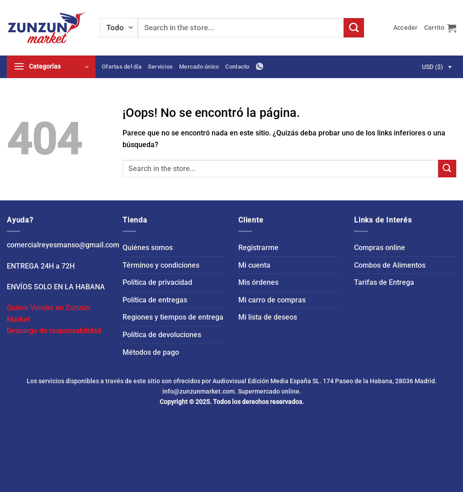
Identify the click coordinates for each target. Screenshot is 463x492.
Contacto (237, 66)
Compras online (379, 247)
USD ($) (432, 66)
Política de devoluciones (162, 334)
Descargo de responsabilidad (54, 330)
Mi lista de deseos (267, 317)
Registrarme (258, 247)
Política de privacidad (157, 282)
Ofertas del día (122, 66)
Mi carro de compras (272, 300)
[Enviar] (354, 28)
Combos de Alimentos (389, 265)
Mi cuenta (254, 265)
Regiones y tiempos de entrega (173, 317)
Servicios (160, 66)
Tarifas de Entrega (384, 282)
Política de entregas (155, 300)
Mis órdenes (258, 282)
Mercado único (199, 66)
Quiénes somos (148, 247)
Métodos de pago (151, 352)
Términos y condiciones (161, 265)
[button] (405, 27)
